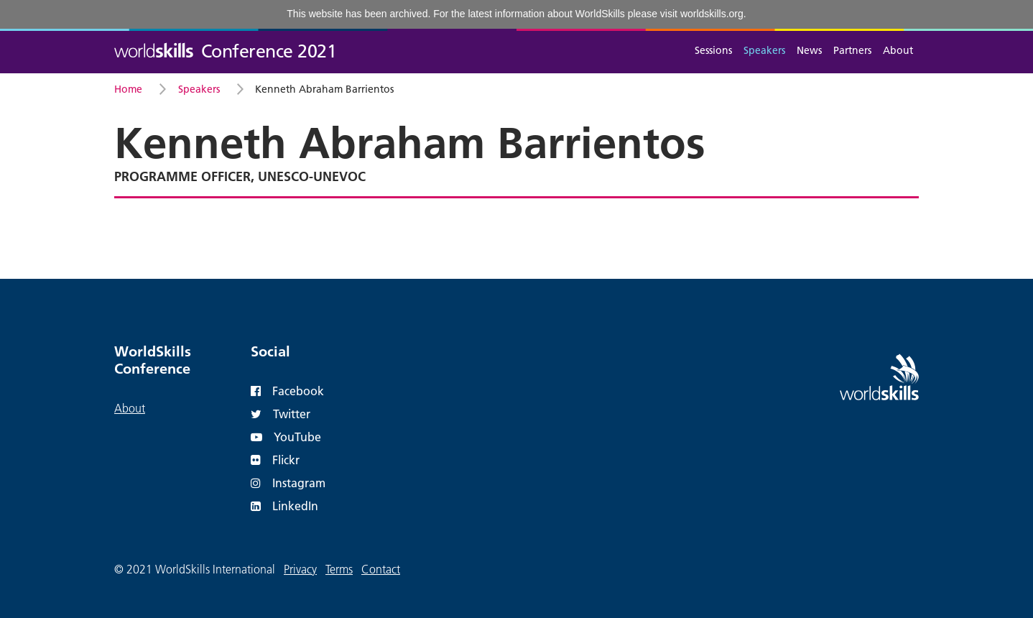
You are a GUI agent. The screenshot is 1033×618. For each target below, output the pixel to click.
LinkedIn (284, 505)
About (898, 50)
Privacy (300, 569)
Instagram (288, 482)
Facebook (287, 390)
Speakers (764, 50)
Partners (852, 50)
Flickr (275, 459)
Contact (380, 569)
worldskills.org (712, 13)
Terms (339, 569)
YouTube (286, 436)
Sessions (713, 50)
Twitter (280, 413)
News (809, 50)
